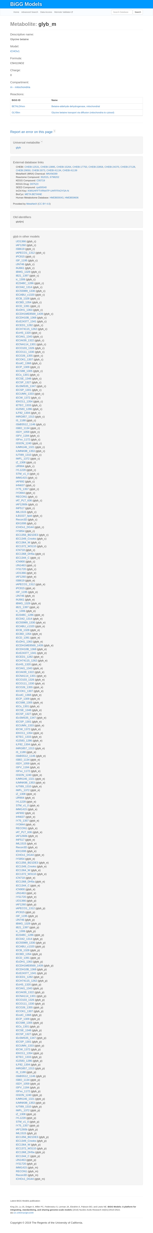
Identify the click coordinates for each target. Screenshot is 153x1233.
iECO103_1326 (25, 348)
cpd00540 (41, 187)
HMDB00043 (56, 197)
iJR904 (20, 466)
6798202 (54, 177)
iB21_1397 (22, 275)
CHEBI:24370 (111, 167)
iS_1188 (21, 420)
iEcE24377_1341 (26, 321)
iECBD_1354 (24, 302)
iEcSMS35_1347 (26, 386)
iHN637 (21, 485)
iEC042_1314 (24, 287)
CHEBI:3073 (38, 170)
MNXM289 (51, 173)
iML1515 (21, 511)
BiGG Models (26, 4)
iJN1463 (21, 565)
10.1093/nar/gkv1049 (24, 1213)
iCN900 (21, 561)
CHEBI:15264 (64, 167)
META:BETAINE (33, 194)
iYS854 (20, 531)
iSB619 (20, 248)
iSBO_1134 (23, 428)
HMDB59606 (71, 197)
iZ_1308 (21, 462)
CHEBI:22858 (96, 167)
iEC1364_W (23, 542)
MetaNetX (31, 204)
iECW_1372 (23, 397)
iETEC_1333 (24, 405)
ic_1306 (21, 279)
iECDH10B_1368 (26, 317)
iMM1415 (22, 477)
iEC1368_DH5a (25, 553)
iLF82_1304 (23, 412)
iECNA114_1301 (26, 344)
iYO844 (21, 492)
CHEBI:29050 (23, 170)
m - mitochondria (20, 87)
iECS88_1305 (24, 370)
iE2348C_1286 (25, 283)
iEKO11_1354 (24, 401)
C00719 (41, 180)
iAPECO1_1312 (26, 252)
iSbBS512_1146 (26, 424)
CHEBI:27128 (127, 167)
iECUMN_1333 (25, 393)
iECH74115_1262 (27, 328)
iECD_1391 (23, 306)
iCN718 (21, 550)
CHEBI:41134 (54, 170)
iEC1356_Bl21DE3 (27, 534)
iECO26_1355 (25, 355)
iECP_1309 (23, 367)
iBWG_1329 (23, 271)
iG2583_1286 (24, 409)
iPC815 (21, 256)
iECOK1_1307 (25, 359)
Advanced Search (29, 12)
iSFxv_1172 (23, 439)
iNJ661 (20, 268)
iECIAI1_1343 (24, 336)
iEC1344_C (23, 557)
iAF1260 (21, 245)
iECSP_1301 (24, 389)
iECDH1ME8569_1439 (30, 313)
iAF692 (20, 481)
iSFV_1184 (23, 435)
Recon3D (22, 519)
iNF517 (20, 508)
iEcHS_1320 (24, 332)
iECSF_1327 (24, 382)
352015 (44, 177)
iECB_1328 (23, 298)
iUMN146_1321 (25, 447)
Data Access (46, 12)
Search (138, 12)
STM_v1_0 (23, 473)
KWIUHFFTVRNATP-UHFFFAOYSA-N (48, 190)
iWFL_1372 (23, 458)
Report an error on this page (32, 132)
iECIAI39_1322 (25, 340)
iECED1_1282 (25, 325)
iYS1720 (21, 569)
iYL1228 (21, 469)
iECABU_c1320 (25, 294)
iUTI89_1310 (24, 454)
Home (16, 12)
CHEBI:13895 (47, 167)
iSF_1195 (22, 260)
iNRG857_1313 (25, 416)
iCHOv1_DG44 (25, 527)
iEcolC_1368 (24, 363)
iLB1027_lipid (24, 515)
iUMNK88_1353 (26, 451)
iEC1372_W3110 (26, 546)
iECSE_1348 (24, 378)
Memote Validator (62, 12)
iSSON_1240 (24, 443)
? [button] (54, 131)
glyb (18, 147)
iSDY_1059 (23, 431)
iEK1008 (21, 523)
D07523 (34, 184)
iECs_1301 (23, 374)
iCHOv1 (15, 51)
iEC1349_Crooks (26, 538)
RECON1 (22, 496)
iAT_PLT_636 (24, 500)
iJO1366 (21, 241)
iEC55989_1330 (26, 290)
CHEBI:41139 (69, 170)
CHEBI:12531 (32, 167)
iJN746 (20, 264)
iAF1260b (22, 504)
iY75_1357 (22, 489)
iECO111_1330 (25, 351)
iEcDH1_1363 (24, 309)
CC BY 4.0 (44, 204)
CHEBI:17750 (79, 167)
